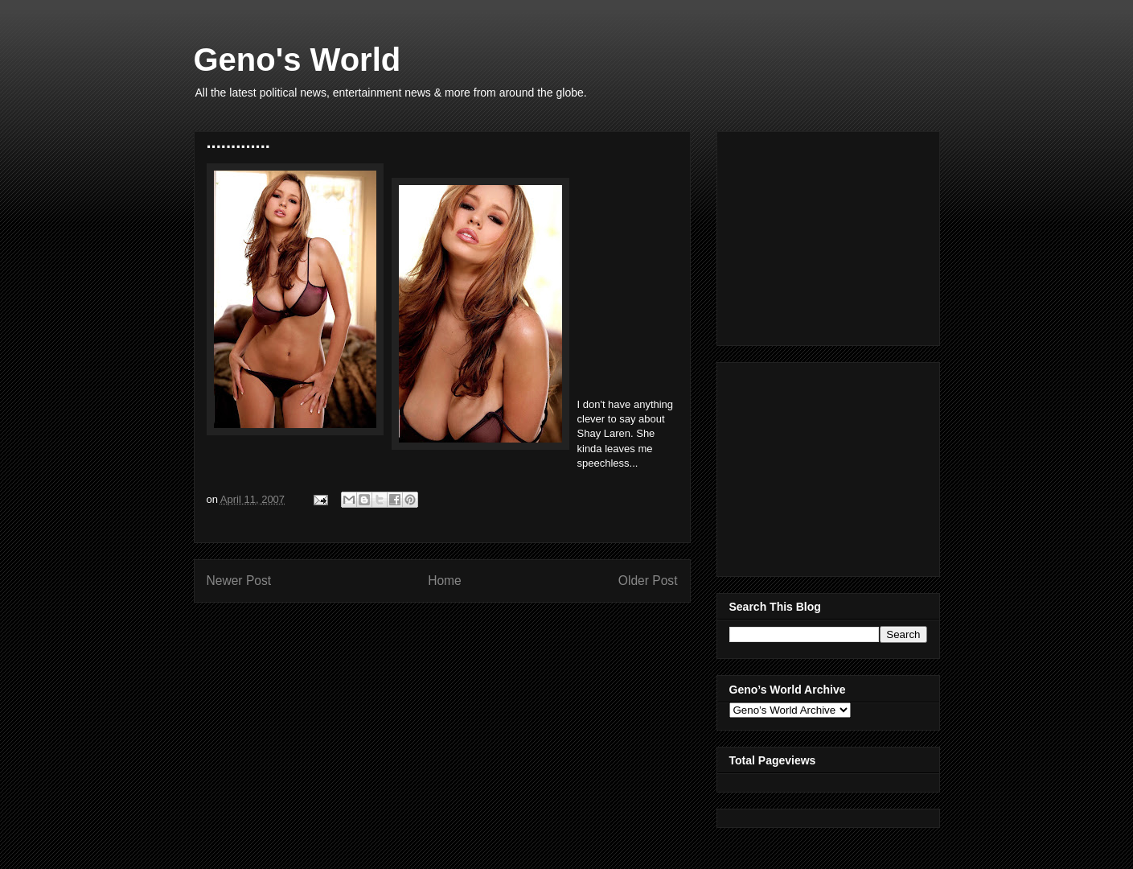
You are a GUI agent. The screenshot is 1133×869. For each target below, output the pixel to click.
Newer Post (239, 580)
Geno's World (297, 59)
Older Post (648, 580)
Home (445, 580)
